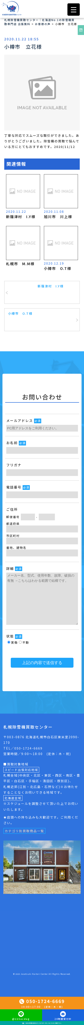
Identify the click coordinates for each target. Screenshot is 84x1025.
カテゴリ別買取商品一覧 (24, 831)
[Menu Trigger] (73, 9)
